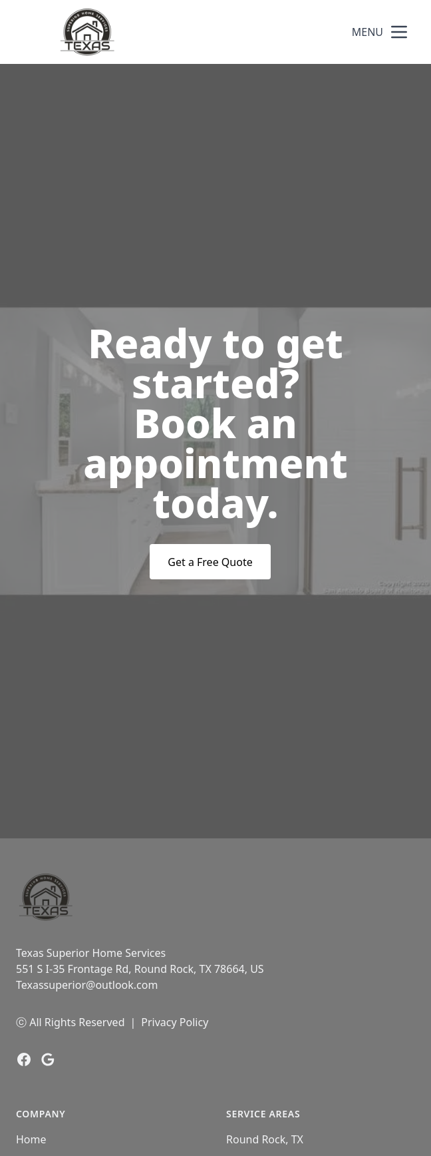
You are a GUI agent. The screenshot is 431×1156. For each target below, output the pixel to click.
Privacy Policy (174, 1022)
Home (31, 1139)
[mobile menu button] (399, 32)
